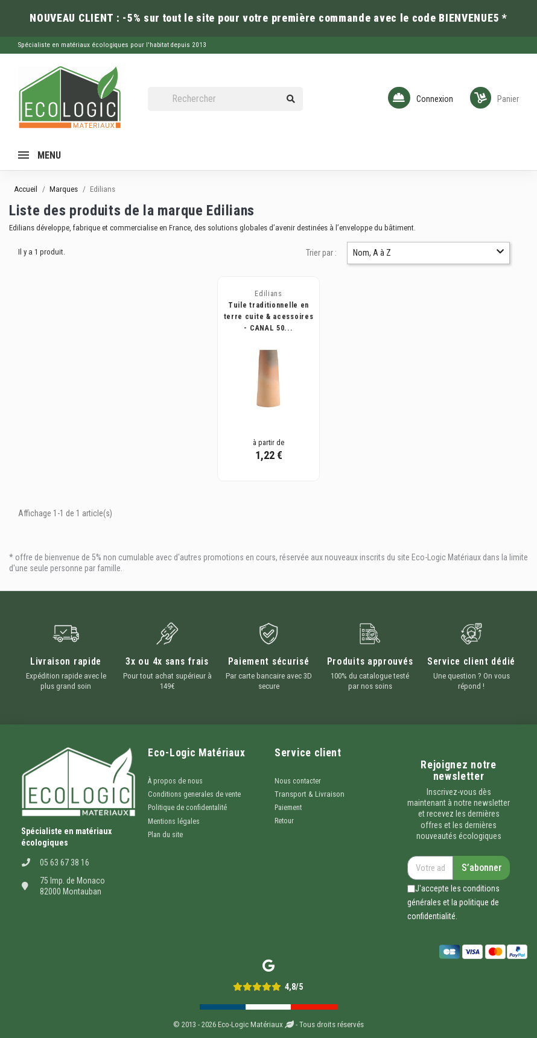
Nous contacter (298, 781)
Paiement (288, 807)
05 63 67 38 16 (64, 862)
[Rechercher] (225, 99)
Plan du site (165, 835)
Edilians (268, 294)
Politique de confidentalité (187, 807)
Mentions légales (174, 821)
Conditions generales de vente (194, 794)
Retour (284, 821)
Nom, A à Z (428, 252)
